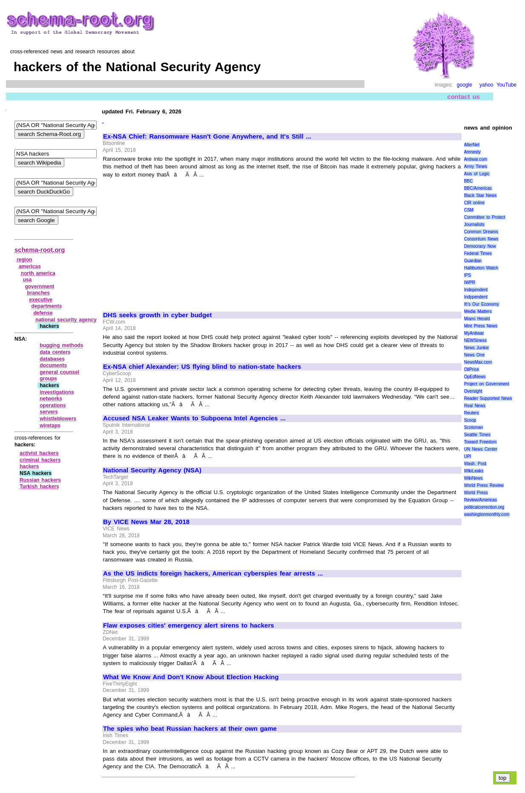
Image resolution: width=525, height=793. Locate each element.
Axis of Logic (477, 173)
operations (53, 405)
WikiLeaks (474, 471)
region (24, 260)
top (503, 778)
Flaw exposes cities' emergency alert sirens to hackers (188, 625)
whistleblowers (58, 419)
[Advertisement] (174, 241)
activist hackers (39, 453)
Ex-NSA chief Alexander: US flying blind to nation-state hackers (202, 366)
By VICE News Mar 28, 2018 (146, 521)
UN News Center (480, 449)
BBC (468, 181)
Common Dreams (481, 231)
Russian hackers (40, 480)
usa (27, 280)
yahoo (486, 85)
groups (48, 379)
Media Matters (478, 311)
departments (46, 306)
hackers (29, 466)
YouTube (506, 85)
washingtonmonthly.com (487, 514)
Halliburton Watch (481, 268)
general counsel (59, 372)
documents (53, 365)
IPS (467, 275)
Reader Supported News (488, 398)
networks (51, 399)
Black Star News (480, 195)
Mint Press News (480, 326)
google (464, 85)
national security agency (65, 320)
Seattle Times (477, 434)
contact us (463, 96)
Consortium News (481, 239)
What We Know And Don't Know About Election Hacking (190, 677)
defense (42, 313)
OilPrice (471, 369)
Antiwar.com (475, 159)
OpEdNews (475, 376)
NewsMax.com (478, 362)
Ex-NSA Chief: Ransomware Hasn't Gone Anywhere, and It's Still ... (207, 136)
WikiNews (473, 478)
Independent (476, 289)
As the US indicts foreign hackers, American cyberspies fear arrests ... (213, 573)
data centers (55, 352)
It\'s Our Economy (481, 304)
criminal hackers (40, 460)
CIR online (474, 202)
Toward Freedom (480, 442)
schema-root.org (39, 249)
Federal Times (478, 253)
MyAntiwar (474, 333)
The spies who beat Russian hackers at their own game (190, 728)
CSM (468, 210)
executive (41, 300)
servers (49, 412)
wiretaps (50, 425)
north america (38, 273)
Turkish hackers (39, 486)
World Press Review (484, 485)
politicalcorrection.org (484, 507)
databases (52, 359)
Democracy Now (480, 246)
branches (38, 293)
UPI (467, 456)
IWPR (469, 282)
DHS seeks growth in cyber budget (157, 315)
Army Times (475, 166)
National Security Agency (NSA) (152, 470)
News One (474, 355)
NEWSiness (475, 340)
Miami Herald (477, 318)
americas (30, 266)
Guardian (473, 260)
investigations (57, 392)
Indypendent (476, 297)
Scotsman (473, 427)
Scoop (470, 420)
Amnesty (472, 152)
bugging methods (61, 345)
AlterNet (471, 144)
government (40, 286)
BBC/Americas (478, 188)
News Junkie (476, 347)
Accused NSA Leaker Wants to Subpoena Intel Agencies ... (194, 418)
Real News (474, 405)
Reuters (471, 413)
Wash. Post (475, 463)
